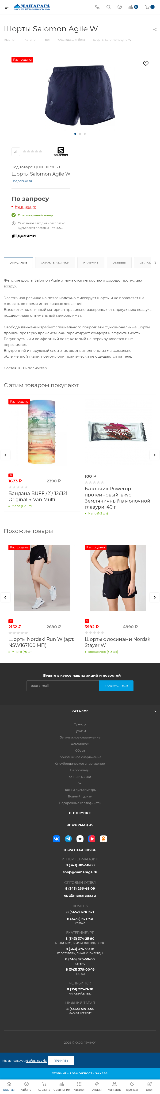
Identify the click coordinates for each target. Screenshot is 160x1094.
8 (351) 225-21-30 (80, 991)
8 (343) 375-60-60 (80, 961)
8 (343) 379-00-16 (80, 971)
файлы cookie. (36, 1060)
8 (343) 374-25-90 (80, 940)
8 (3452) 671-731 (80, 921)
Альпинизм (80, 744)
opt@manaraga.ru (80, 895)
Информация (80, 825)
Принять (61, 1060)
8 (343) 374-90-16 (80, 951)
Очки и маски (80, 776)
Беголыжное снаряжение (80, 737)
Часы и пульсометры (80, 790)
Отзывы (119, 262)
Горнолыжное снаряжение (80, 757)
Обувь (80, 750)
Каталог (80, 711)
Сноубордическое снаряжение (80, 763)
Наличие (91, 262)
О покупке (80, 813)
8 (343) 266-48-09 (80, 888)
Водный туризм (80, 796)
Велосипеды (80, 770)
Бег (80, 783)
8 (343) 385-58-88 (80, 865)
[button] (75, 134)
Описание (18, 262)
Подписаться (116, 685)
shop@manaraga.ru (80, 872)
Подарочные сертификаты (80, 803)
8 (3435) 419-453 (80, 1011)
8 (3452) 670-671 (80, 912)
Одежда (80, 724)
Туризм (80, 731)
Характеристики (55, 262)
